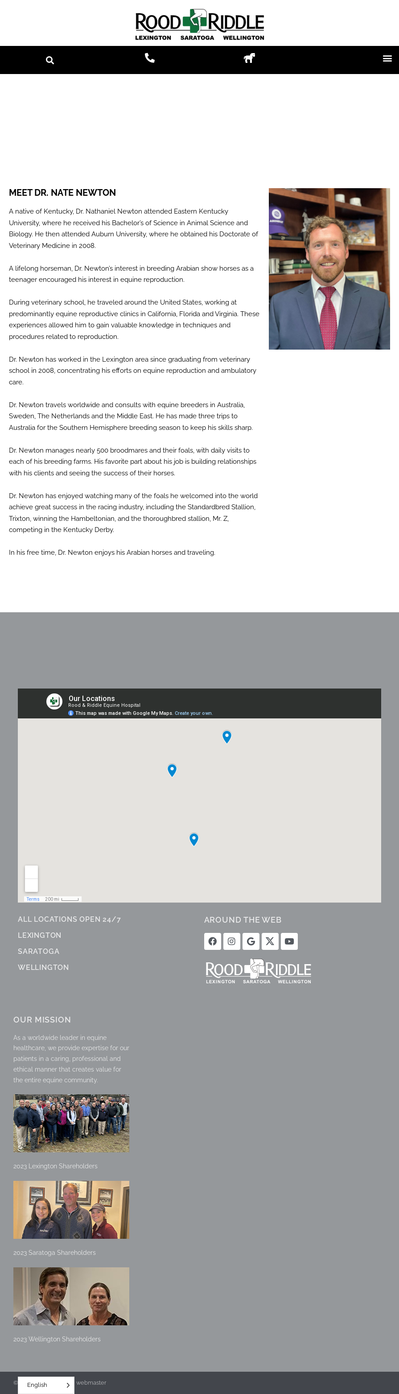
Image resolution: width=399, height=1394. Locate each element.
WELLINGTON (43, 967)
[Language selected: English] (46, 1385)
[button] (49, 60)
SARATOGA (38, 951)
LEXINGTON (40, 935)
